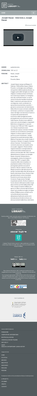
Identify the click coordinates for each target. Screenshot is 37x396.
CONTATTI (4, 386)
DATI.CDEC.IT (4, 342)
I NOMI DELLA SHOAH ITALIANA (9, 340)
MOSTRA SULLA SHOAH (7, 337)
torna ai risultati (30, 25)
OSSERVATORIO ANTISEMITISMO (9, 334)
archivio (4, 360)
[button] (18, 37)
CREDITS (3, 384)
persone (3, 370)
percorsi (4, 368)
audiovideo (4, 365)
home (3, 13)
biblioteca (4, 362)
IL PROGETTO (4, 379)
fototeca (4, 357)
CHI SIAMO (4, 381)
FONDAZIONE (4, 332)
